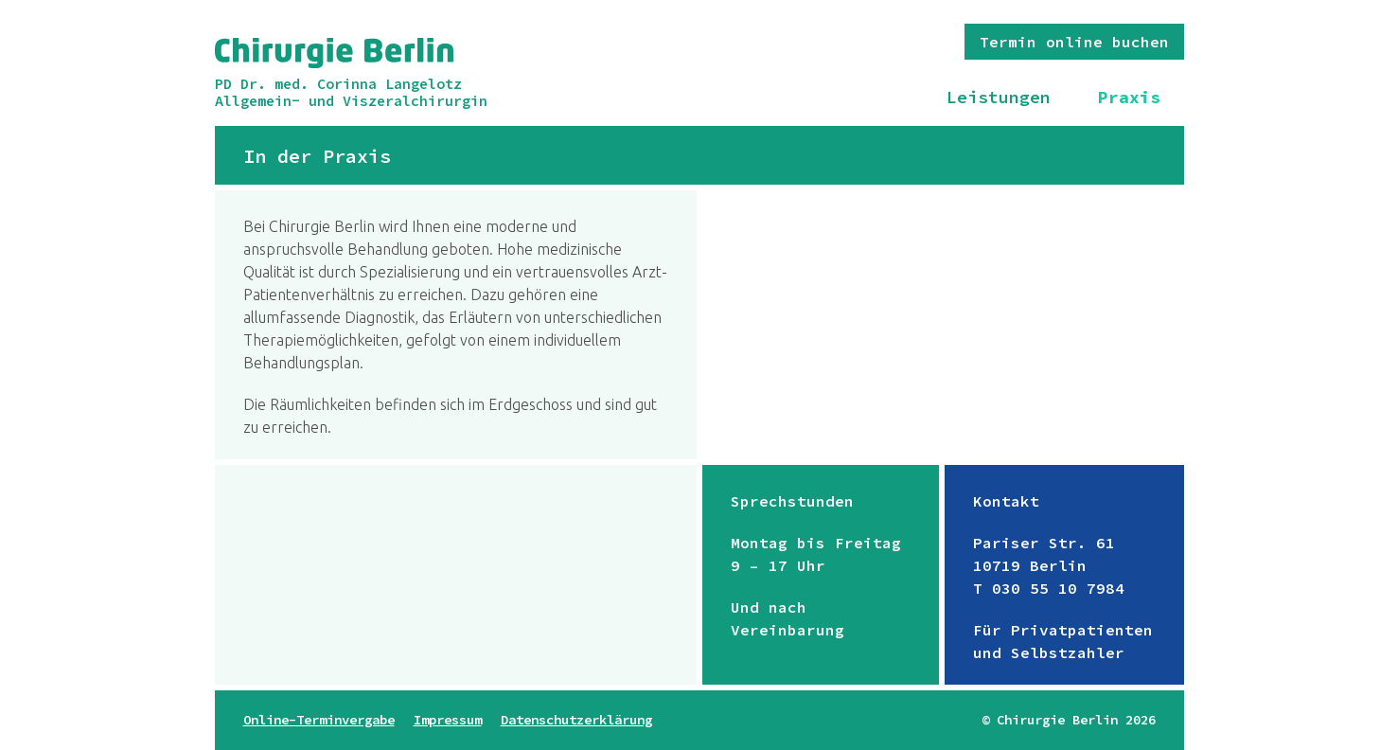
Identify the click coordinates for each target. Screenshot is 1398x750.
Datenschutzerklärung (576, 719)
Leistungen (999, 97)
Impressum (448, 719)
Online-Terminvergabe (319, 719)
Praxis (1129, 97)
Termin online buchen (1074, 41)
